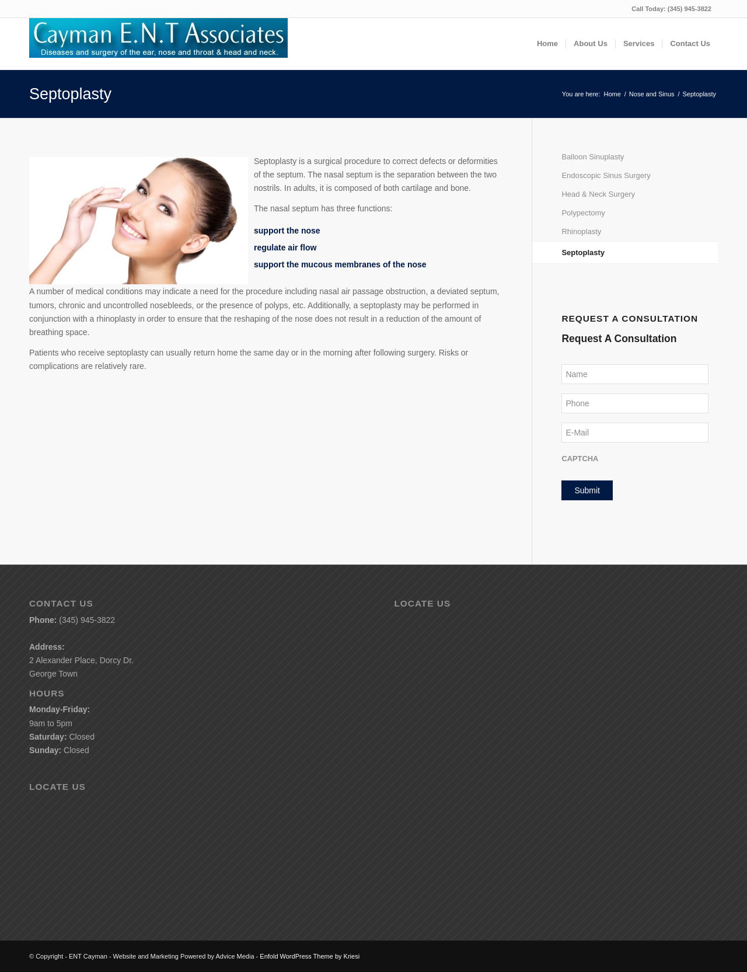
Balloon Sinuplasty (592, 156)
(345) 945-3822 (689, 8)
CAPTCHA (579, 458)
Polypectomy (583, 212)
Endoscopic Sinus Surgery (605, 175)
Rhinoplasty (581, 231)
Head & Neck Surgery (598, 194)
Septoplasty (70, 94)
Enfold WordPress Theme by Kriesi (309, 956)
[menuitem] (547, 43)
